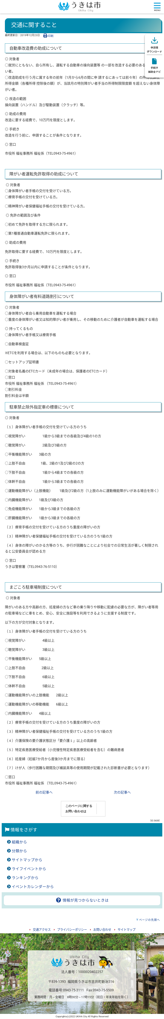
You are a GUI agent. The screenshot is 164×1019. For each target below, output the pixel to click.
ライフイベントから (29, 869)
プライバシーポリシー (72, 930)
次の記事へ (122, 792)
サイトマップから (27, 860)
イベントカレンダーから (33, 887)
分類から (19, 851)
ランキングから (25, 878)
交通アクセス (42, 930)
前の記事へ (44, 792)
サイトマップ (126, 930)
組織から (19, 842)
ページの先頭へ (149, 919)
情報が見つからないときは (81, 900)
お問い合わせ (102, 930)
